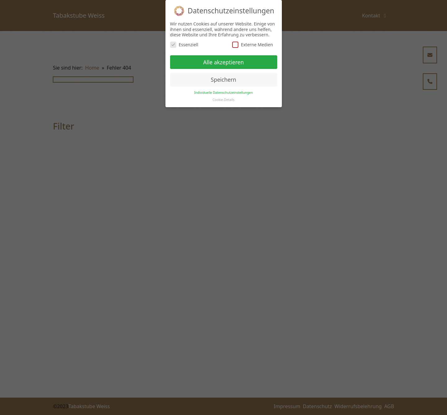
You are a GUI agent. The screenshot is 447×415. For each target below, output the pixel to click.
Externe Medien (252, 45)
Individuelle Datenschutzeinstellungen (223, 92)
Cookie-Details (224, 100)
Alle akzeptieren (223, 62)
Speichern (223, 79)
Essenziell (184, 45)
